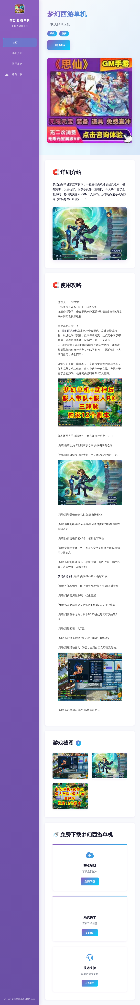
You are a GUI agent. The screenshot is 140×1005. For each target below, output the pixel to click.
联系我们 (90, 983)
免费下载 (90, 881)
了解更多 (90, 932)
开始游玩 (60, 45)
